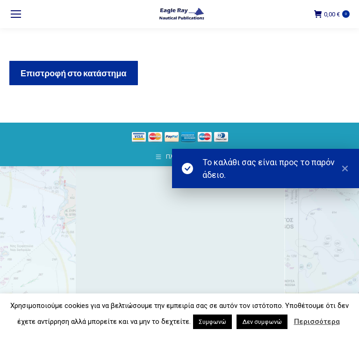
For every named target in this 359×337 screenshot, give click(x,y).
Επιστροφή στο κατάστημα (74, 73)
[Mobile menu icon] (15, 14)
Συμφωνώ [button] (212, 321)
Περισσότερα (317, 321)
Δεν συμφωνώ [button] (262, 321)
